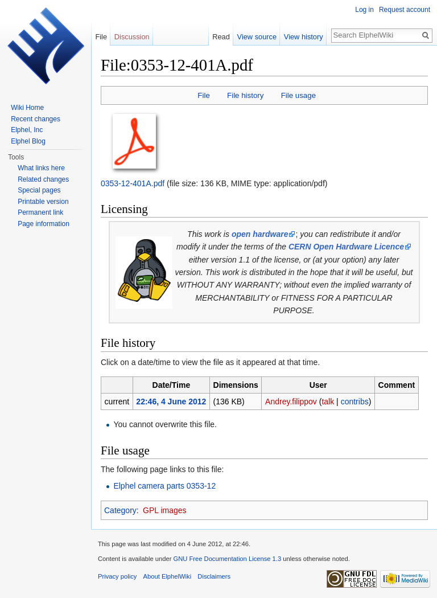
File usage (298, 95)
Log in (364, 10)
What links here (41, 168)
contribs (355, 401)
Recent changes (35, 119)
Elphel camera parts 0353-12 (164, 485)
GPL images (165, 510)
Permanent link (40, 212)
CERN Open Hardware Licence (346, 246)
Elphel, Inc (27, 130)
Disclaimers (213, 576)
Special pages (39, 190)
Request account (404, 10)
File (203, 95)
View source (257, 36)
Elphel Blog (28, 141)
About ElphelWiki (167, 576)
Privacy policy (117, 576)
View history (303, 36)
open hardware (260, 234)
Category (120, 510)
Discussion (132, 36)
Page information (43, 224)
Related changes (43, 179)
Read (221, 36)
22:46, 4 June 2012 (171, 401)
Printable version (43, 202)
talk (327, 401)
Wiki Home (27, 108)
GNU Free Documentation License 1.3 (227, 558)
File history (245, 95)
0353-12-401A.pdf (132, 183)
